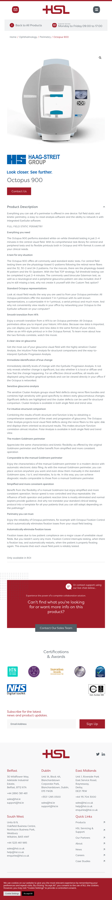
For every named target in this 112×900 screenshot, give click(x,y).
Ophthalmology (28, 36)
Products (90, 822)
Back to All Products (26, 25)
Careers (90, 855)
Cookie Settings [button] (12, 893)
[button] (100, 57)
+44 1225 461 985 (17, 842)
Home (13, 36)
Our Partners (90, 837)
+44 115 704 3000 (86, 796)
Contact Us (19, 191)
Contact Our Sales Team (56, 628)
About (90, 843)
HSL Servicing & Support (90, 830)
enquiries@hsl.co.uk (87, 809)
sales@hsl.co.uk (84, 802)
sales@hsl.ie (14, 799)
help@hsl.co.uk (84, 806)
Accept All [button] (28, 893)
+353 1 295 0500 (51, 796)
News (90, 849)
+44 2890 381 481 (17, 793)
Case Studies (90, 861)
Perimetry (45, 36)
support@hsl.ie (15, 802)
